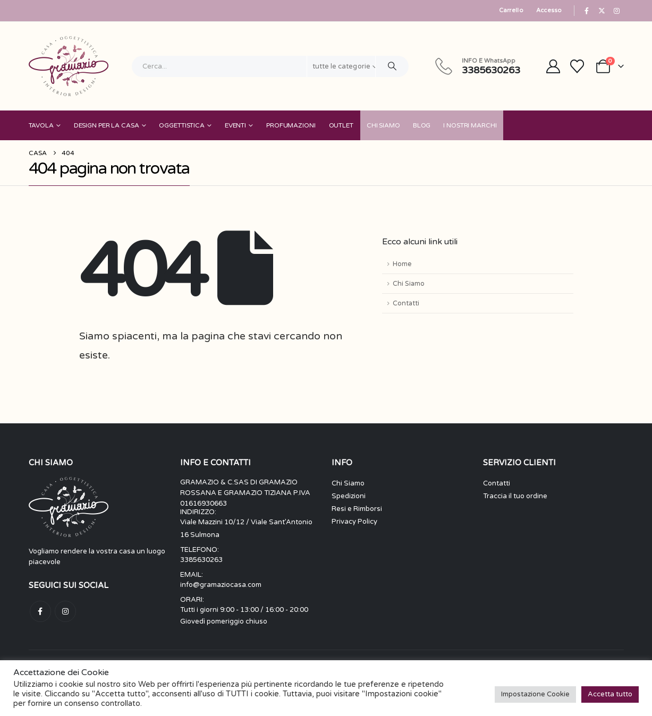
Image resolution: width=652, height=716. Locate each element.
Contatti (406, 303)
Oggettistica (182, 125)
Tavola (41, 125)
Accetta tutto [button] (610, 694)
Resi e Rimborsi (357, 509)
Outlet (341, 125)
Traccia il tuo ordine (515, 496)
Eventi (235, 125)
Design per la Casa (106, 125)
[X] (601, 11)
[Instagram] (617, 11)
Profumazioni (291, 125)
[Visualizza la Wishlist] (577, 66)
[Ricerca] (392, 66)
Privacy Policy (354, 521)
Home (402, 264)
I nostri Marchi (469, 125)
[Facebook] (587, 11)
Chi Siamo (383, 125)
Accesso (549, 10)
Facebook (40, 611)
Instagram (65, 611)
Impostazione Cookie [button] (535, 694)
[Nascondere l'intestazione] (68, 66)
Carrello (511, 10)
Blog (422, 125)
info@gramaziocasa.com (220, 585)
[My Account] (553, 66)
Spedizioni (349, 496)
